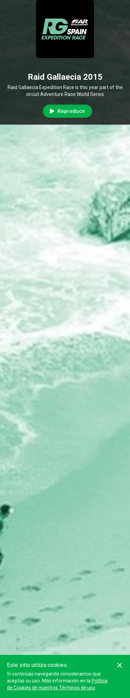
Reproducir (67, 111)
